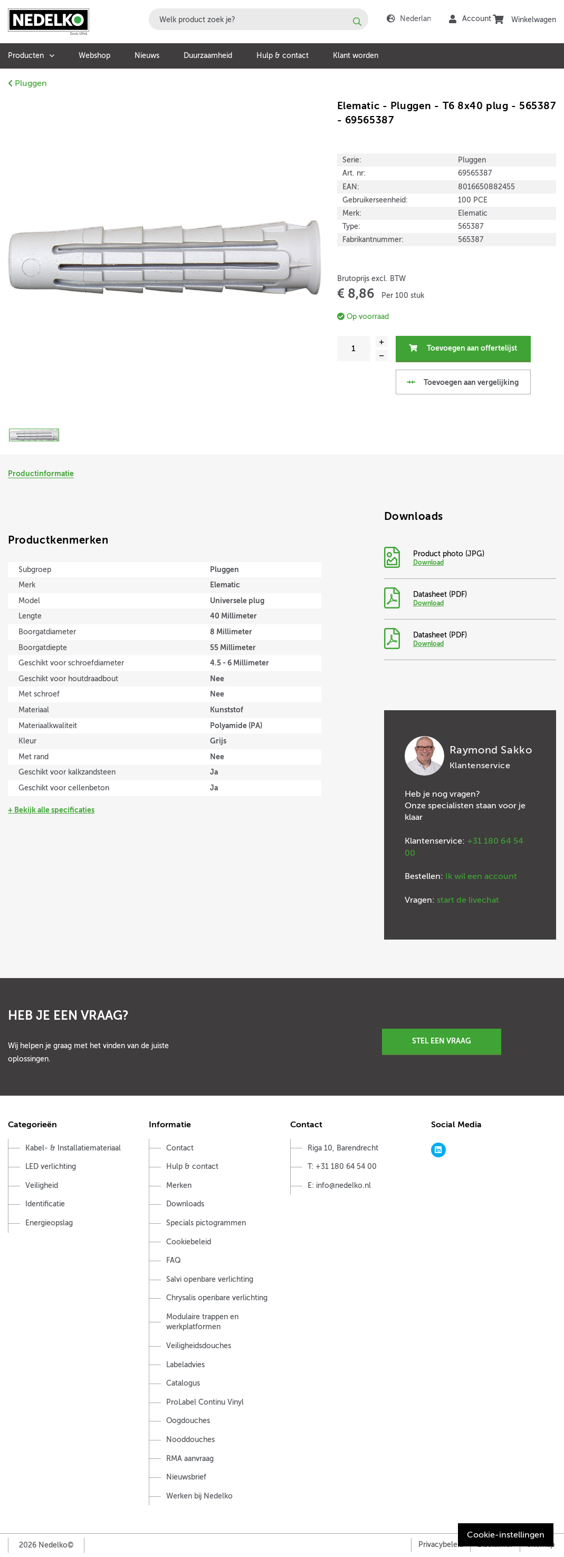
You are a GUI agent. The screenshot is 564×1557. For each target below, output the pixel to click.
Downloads (185, 1204)
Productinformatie (41, 473)
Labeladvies (185, 1365)
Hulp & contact (282, 56)
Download (428, 562)
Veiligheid (41, 1185)
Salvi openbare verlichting (209, 1279)
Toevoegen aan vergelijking (462, 381)
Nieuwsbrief (186, 1477)
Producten (26, 56)
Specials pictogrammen (206, 1223)
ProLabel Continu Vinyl (205, 1402)
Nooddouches (190, 1440)
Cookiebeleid (188, 1242)
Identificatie (45, 1204)
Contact (180, 1148)
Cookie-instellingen (505, 1535)
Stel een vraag (441, 1041)
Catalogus (183, 1383)
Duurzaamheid (208, 56)
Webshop (94, 56)
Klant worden (355, 56)
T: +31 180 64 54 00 (342, 1167)
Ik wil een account (481, 876)
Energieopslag (49, 1223)
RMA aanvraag (190, 1459)
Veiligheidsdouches (198, 1346)
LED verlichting (50, 1167)
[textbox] (258, 19)
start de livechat (468, 900)
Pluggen (27, 83)
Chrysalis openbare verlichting (216, 1298)
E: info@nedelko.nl (339, 1185)
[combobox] (258, 19)
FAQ (173, 1260)
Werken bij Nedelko (199, 1496)
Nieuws (147, 56)
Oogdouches (188, 1421)
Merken (179, 1185)
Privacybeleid (440, 1545)
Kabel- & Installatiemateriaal (73, 1148)
